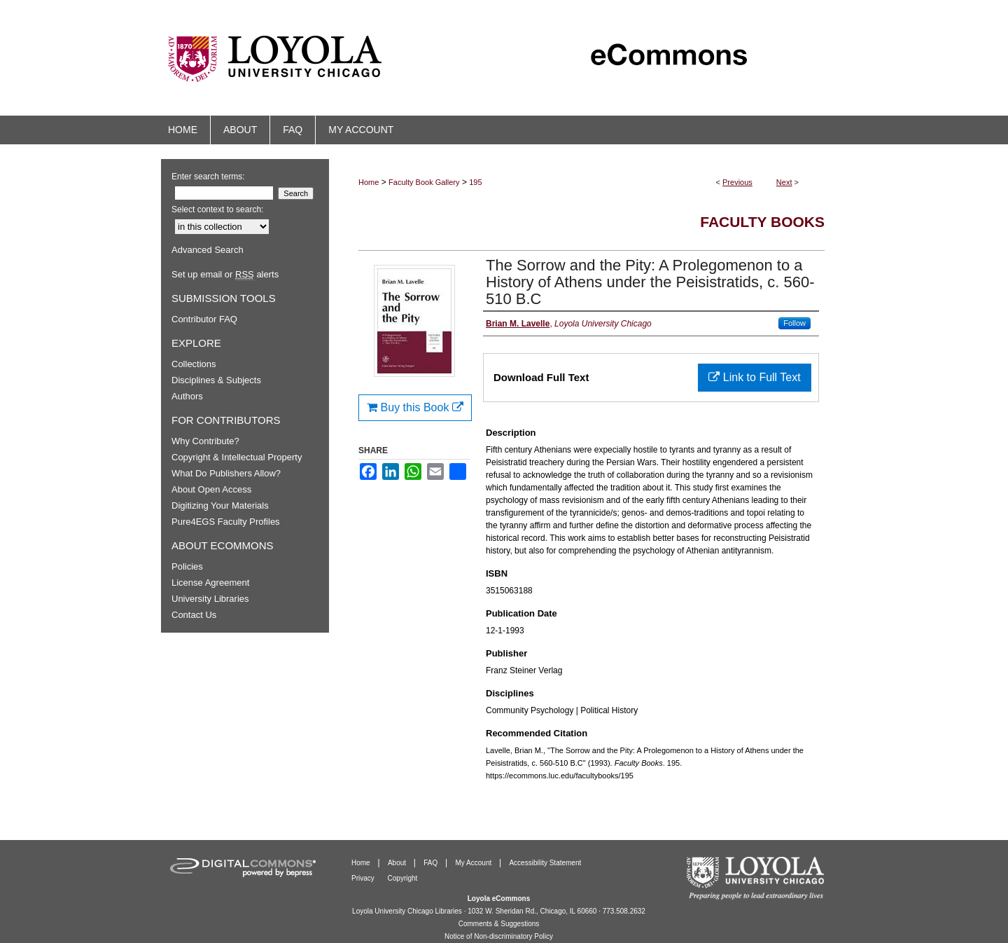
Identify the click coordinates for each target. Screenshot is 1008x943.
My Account (474, 863)
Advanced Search (208, 250)
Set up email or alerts (225, 274)
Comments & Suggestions (499, 924)
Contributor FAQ (204, 319)
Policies (187, 566)
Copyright (403, 878)
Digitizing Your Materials (220, 505)
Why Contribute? (205, 441)
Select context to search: (217, 209)
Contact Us (194, 615)
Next (784, 182)
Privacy (364, 878)
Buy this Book (415, 407)
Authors (187, 396)
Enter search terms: (208, 176)
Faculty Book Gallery (423, 182)
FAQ (432, 863)
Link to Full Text (754, 377)
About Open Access (211, 489)
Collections (194, 364)
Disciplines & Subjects (216, 380)
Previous (737, 182)
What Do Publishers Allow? (226, 473)
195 (475, 182)
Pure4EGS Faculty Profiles (226, 521)
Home (368, 182)
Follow (794, 323)
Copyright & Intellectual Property (237, 457)
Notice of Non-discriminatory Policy (498, 936)
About (398, 863)
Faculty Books (762, 222)
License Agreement (210, 582)
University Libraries (210, 598)
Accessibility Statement (545, 863)
